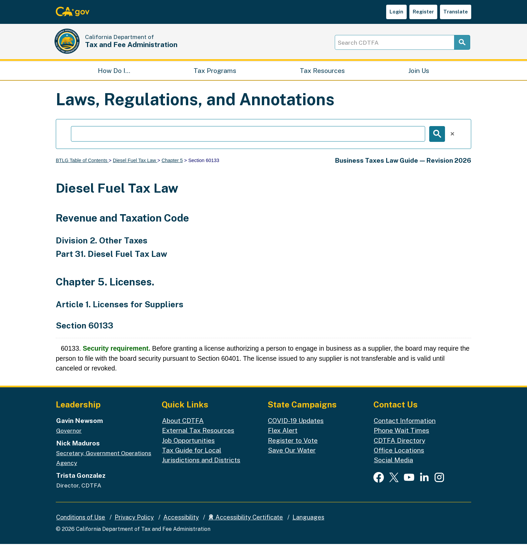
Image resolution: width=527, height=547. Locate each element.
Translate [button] (455, 11)
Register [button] (423, 11)
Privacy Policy (134, 520)
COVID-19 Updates (296, 423)
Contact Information (405, 423)
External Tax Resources (198, 433)
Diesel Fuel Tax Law (135, 163)
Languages (308, 520)
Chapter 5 (172, 163)
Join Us (418, 72)
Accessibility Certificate (245, 520)
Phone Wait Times (401, 433)
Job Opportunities (188, 443)
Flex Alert (282, 433)
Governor (69, 433)
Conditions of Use (80, 520)
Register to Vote (293, 443)
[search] (248, 137)
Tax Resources (322, 72)
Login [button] (396, 11)
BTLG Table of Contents (82, 163)
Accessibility (181, 520)
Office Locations (399, 453)
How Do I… (114, 72)
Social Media (393, 463)
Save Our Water (292, 453)
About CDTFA (183, 423)
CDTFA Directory (399, 443)
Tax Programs (215, 72)
